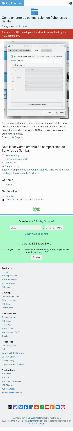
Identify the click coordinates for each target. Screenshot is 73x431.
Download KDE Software (13, 353)
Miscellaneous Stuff (10, 332)
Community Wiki (9, 345)
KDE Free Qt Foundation (12, 381)
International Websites (12, 392)
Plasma (5, 272)
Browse (36, 257)
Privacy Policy (8, 360)
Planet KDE (7, 325)
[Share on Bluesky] (21, 406)
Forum (9, 184)
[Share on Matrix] (10, 406)
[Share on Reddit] (36, 406)
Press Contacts (9, 328)
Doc (21, 199)
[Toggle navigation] (46, 3)
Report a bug (13, 155)
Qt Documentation (10, 300)
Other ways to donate (36, 233)
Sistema (21, 26)
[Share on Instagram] (63, 406)
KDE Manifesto (8, 389)
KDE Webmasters (34, 418)
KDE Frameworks (9, 279)
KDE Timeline (8, 385)
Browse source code (17, 159)
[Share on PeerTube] (52, 406)
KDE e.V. (5, 377)
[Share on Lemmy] (42, 406)
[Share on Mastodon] (15, 406)
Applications (11, 3)
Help (4, 349)
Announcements (9, 317)
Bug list (10, 196)
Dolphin (17, 137)
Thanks (5, 336)
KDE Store (6, 374)
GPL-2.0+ (11, 162)
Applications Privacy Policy (14, 364)
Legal (41, 423)
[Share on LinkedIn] (31, 406)
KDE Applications (9, 276)
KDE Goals (6, 304)
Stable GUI (31, 199)
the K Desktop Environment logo (28, 421)
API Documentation (10, 296)
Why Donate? (46, 221)
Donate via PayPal (54, 228)
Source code (7, 308)
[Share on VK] (58, 406)
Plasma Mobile (8, 283)
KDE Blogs (6, 321)
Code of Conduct (9, 357)
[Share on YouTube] (47, 406)
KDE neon (6, 287)
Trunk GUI (10, 199)
